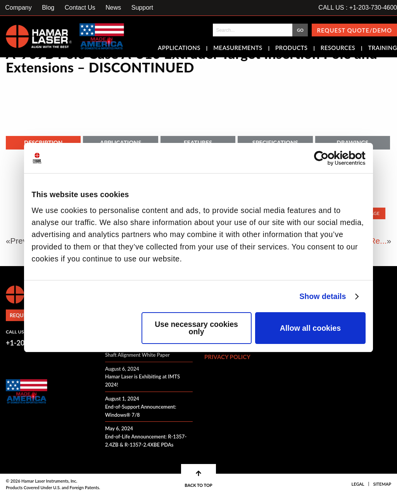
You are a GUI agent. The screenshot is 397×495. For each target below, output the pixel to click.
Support (142, 7)
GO (300, 30)
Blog (48, 7)
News (113, 7)
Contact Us (80, 7)
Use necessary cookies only (196, 328)
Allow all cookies (310, 328)
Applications (179, 48)
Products (291, 48)
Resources (338, 48)
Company (18, 7)
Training (382, 48)
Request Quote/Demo (354, 30)
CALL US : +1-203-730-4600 (357, 7)
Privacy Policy (227, 356)
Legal (358, 483)
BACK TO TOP (198, 479)
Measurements (237, 48)
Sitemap (382, 483)
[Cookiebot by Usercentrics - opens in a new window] (332, 158)
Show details (322, 296)
